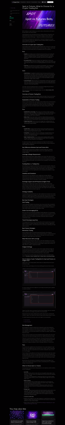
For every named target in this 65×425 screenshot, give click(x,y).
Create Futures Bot (27, 321)
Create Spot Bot (27, 319)
